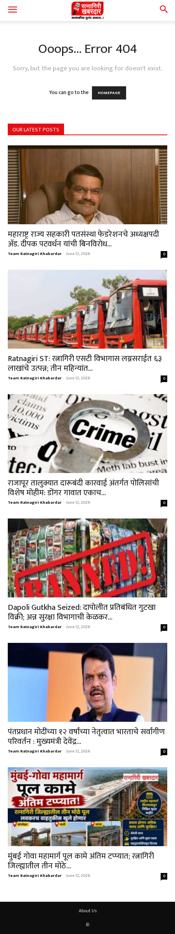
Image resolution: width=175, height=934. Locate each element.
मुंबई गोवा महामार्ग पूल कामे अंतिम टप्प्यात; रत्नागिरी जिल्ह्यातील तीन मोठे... (81, 861)
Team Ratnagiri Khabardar (35, 253)
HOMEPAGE (109, 92)
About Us (88, 910)
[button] (12, 10)
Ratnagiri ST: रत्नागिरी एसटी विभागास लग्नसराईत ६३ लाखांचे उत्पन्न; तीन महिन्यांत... (85, 363)
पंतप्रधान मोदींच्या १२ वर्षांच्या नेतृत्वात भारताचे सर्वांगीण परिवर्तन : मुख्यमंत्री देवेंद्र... (86, 736)
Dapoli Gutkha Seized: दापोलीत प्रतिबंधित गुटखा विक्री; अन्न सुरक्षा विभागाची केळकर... (82, 612)
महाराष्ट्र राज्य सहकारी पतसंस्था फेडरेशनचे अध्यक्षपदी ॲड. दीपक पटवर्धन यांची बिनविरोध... (83, 239)
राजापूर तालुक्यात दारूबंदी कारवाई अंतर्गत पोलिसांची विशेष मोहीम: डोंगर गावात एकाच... (83, 487)
